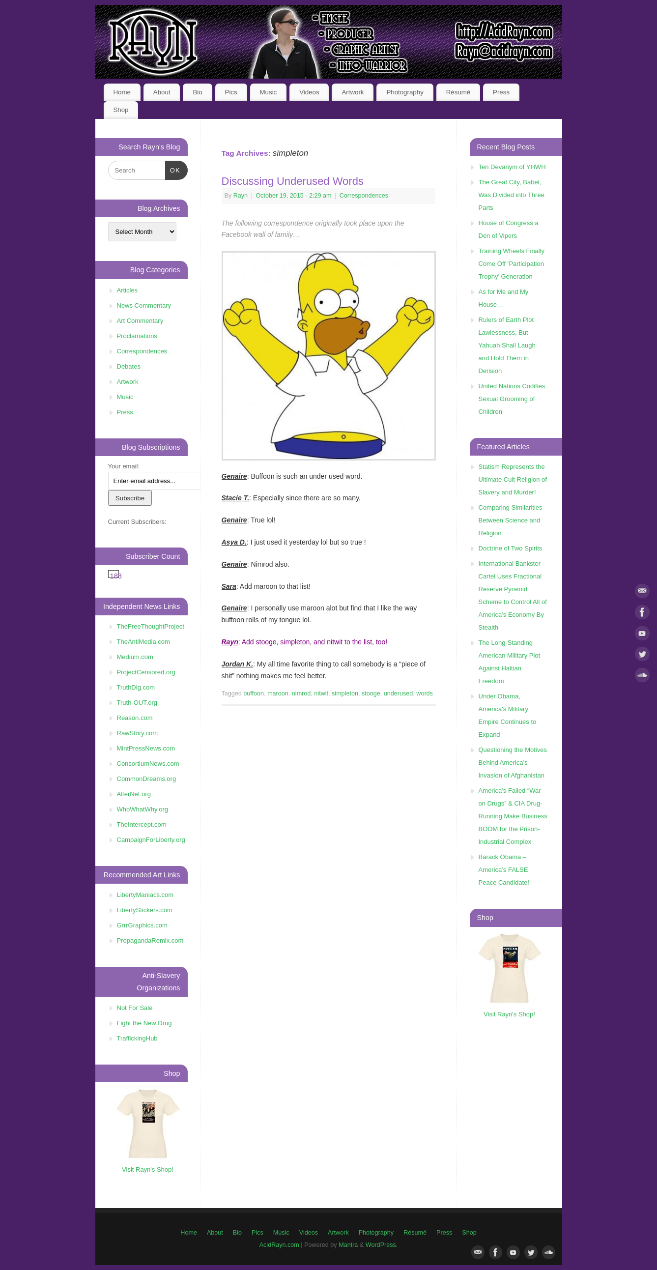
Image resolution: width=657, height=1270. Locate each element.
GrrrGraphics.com (142, 925)
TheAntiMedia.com (143, 641)
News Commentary (144, 305)
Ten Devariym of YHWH (512, 167)
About (162, 92)
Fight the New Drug (144, 1023)
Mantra (348, 1244)
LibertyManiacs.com (145, 894)
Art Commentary (140, 320)
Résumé (458, 92)
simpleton (345, 693)
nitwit (321, 693)
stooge (371, 693)
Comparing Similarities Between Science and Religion (511, 520)
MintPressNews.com (146, 748)
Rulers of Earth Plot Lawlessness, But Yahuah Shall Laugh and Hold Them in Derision (507, 345)
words (424, 693)
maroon (277, 693)
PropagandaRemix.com (150, 940)
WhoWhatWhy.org (143, 809)
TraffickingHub (137, 1038)
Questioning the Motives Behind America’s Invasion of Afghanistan (513, 762)
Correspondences (364, 195)
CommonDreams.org (146, 778)
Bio (197, 92)
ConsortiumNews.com (148, 763)
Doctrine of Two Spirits (511, 548)
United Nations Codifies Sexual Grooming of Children (512, 398)
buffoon (253, 693)
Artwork (353, 92)
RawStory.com (137, 733)
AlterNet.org (134, 794)
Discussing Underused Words (293, 181)
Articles (127, 290)
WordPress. (382, 1244)
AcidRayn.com (279, 1244)
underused (398, 693)
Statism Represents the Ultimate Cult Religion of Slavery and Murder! (513, 479)
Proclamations (137, 336)
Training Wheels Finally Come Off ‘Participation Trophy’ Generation (512, 263)
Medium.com (135, 657)
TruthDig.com (136, 687)
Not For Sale (135, 1007)
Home (121, 92)
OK (172, 169)
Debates (129, 366)
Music (268, 92)
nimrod (301, 693)
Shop (120, 110)
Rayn (240, 195)
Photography (404, 92)
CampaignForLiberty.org (151, 839)
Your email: (124, 466)
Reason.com (135, 718)
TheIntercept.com (142, 824)
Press (501, 92)
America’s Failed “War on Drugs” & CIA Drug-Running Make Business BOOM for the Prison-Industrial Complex (513, 816)
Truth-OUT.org (137, 702)
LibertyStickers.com (144, 910)
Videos (309, 92)
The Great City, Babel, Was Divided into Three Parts (511, 194)
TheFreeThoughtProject (150, 626)
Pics (231, 92)
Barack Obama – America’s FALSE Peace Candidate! (504, 869)
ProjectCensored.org (146, 672)
